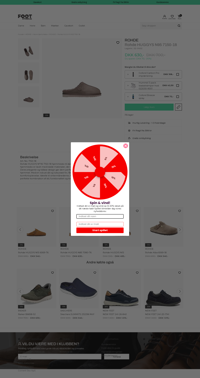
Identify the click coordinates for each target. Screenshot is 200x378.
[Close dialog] (125, 145)
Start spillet (100, 230)
